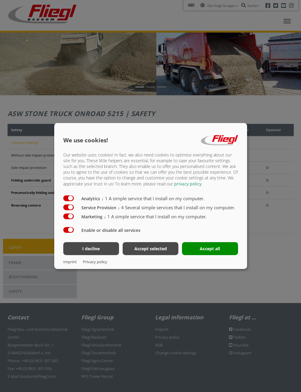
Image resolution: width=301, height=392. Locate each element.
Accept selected (150, 248)
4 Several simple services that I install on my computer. (177, 207)
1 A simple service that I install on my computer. (153, 198)
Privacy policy (95, 261)
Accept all (210, 248)
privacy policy (188, 183)
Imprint (70, 261)
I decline (91, 248)
